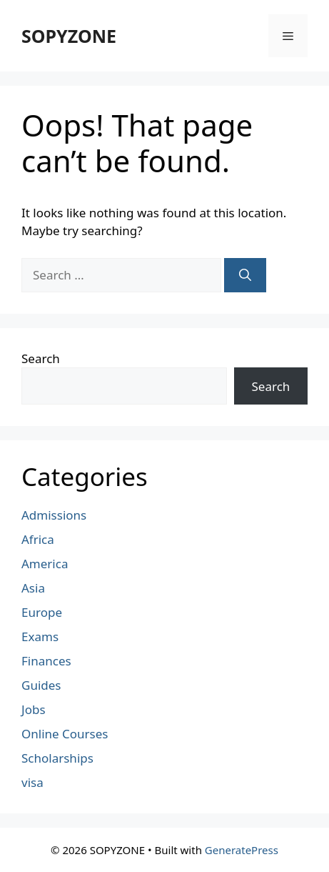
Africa (37, 539)
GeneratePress (241, 850)
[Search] (245, 275)
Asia (33, 588)
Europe (41, 612)
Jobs (33, 709)
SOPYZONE (68, 36)
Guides (41, 685)
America (44, 563)
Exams (40, 636)
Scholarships (57, 758)
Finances (46, 661)
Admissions (53, 515)
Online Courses (64, 733)
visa (32, 782)
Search (40, 358)
